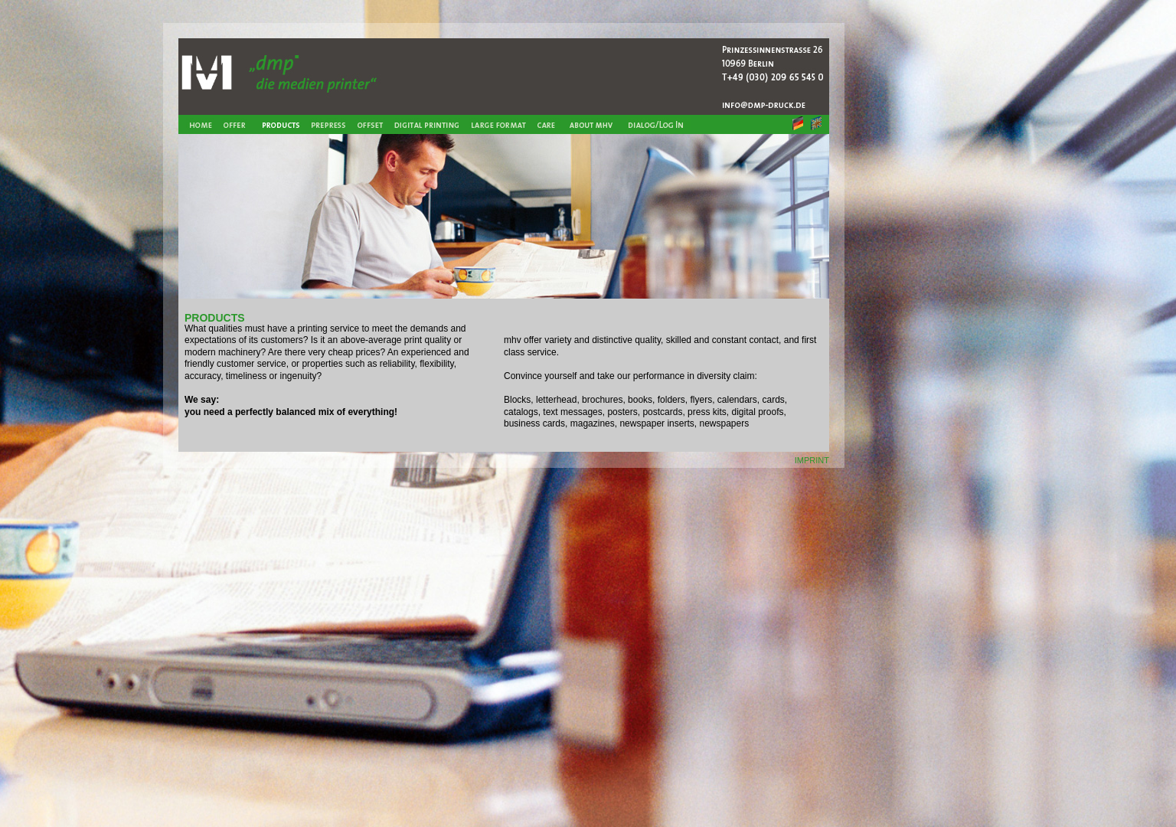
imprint (812, 459)
